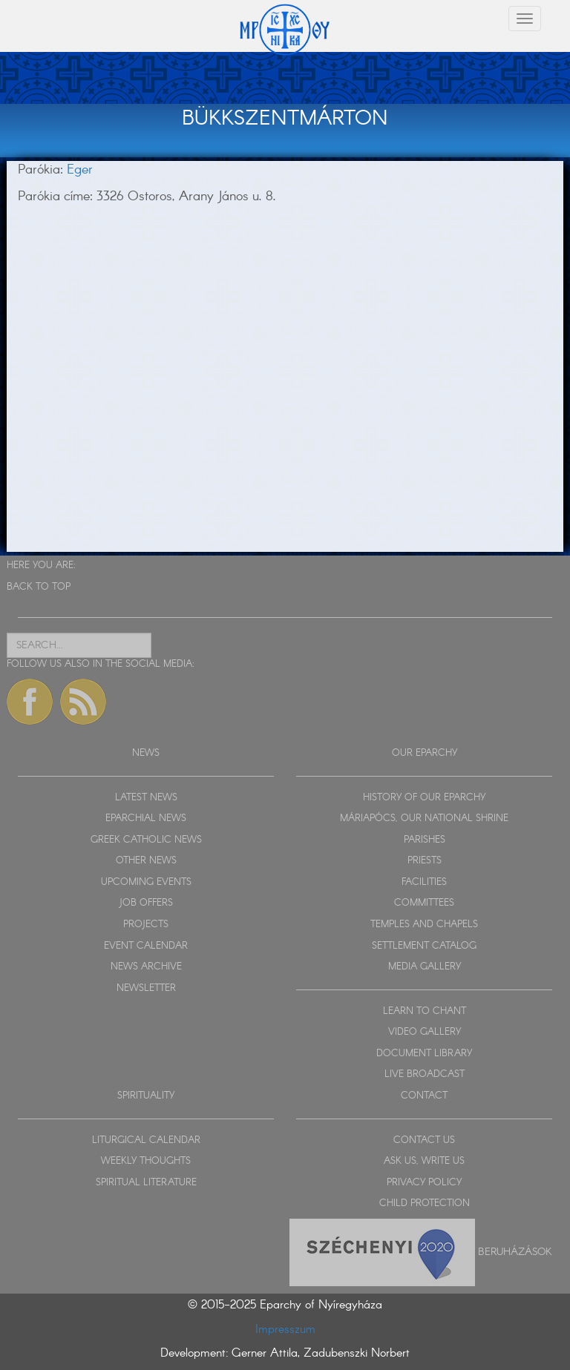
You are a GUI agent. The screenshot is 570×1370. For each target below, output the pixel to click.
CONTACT (424, 1096)
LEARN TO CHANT (424, 1011)
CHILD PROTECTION (424, 1203)
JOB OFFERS (146, 903)
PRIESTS (424, 861)
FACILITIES (424, 882)
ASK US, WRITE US (424, 1161)
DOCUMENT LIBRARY (424, 1054)
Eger (80, 170)
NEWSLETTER (146, 988)
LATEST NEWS (146, 798)
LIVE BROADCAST (424, 1074)
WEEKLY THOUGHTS (146, 1161)
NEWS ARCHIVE (146, 967)
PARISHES (424, 840)
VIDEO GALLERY (424, 1032)
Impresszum (285, 1329)
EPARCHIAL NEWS (145, 818)
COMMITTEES (424, 903)
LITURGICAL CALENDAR (146, 1140)
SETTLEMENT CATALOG (424, 946)
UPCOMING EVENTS (146, 882)
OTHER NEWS (146, 861)
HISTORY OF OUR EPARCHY (424, 798)
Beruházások (515, 1251)
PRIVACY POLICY (424, 1183)
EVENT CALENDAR (146, 946)
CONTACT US (424, 1140)
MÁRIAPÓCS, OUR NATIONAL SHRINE (424, 818)
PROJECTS (145, 925)
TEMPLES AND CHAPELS (424, 925)
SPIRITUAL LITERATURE (146, 1183)
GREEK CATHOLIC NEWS (146, 840)
